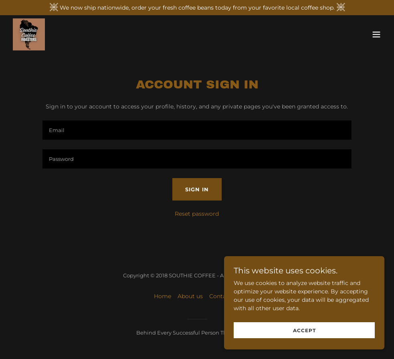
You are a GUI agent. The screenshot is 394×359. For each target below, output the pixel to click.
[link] (29, 34)
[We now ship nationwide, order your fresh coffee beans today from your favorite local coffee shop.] (197, 8)
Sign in (197, 189)
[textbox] (197, 130)
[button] (376, 34)
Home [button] (162, 296)
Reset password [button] (197, 213)
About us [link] (190, 296)
